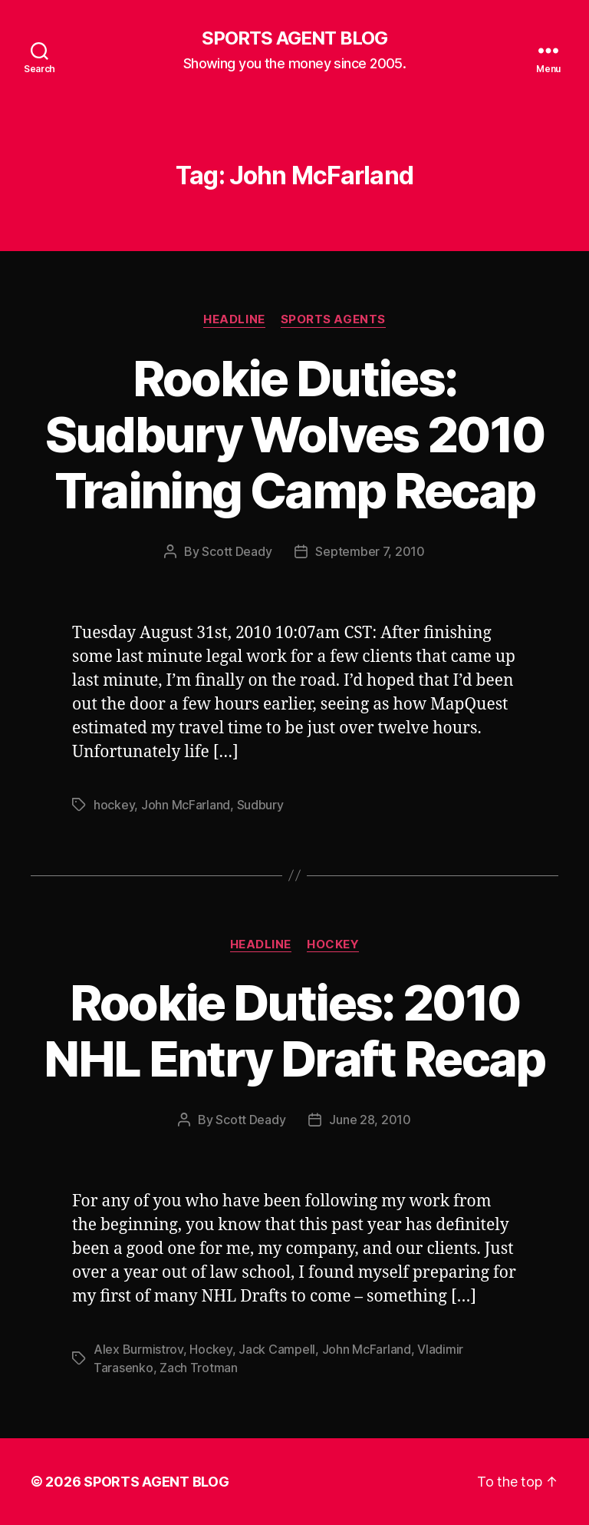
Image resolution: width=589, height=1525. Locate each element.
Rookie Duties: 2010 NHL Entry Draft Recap (294, 1030)
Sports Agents (333, 319)
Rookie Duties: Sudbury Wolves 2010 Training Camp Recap (294, 434)
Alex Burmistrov (138, 1349)
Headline (234, 319)
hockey (114, 804)
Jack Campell (277, 1349)
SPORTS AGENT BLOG (294, 38)
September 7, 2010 (369, 551)
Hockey (333, 944)
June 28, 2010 (370, 1119)
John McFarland (185, 804)
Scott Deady (236, 551)
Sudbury (260, 804)
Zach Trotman (199, 1367)
